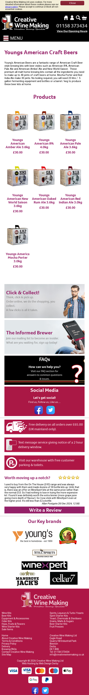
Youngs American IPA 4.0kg (44, 139)
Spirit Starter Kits (59, 611)
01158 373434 (71, 21)
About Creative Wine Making (17, 633)
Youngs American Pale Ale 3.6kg (70, 139)
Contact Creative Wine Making (18, 647)
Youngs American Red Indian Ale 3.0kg (70, 194)
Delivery (6, 642)
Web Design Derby (48, 659)
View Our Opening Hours (72, 27)
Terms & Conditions (12, 636)
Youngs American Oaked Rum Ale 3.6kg (44, 194)
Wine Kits (6, 608)
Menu (13, 33)
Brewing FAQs (9, 644)
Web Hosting (28, 659)
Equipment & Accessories (15, 614)
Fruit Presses (57, 622)
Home (5, 631)
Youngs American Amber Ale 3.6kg (18, 139)
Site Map (6, 650)
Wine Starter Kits (11, 622)
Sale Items (7, 625)
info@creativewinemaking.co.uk (67, 650)
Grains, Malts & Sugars (62, 616)
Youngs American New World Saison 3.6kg (17, 196)
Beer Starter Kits (58, 619)
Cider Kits (7, 616)
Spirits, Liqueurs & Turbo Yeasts (67, 608)
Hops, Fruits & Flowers (13, 619)
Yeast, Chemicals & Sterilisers (66, 614)
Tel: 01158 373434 (59, 647)
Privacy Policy (9, 639)
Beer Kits (6, 611)
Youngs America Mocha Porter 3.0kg (17, 253)
